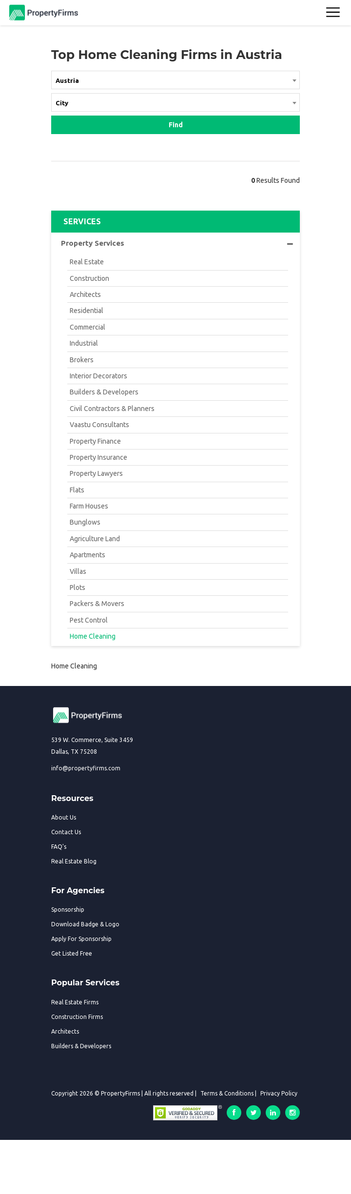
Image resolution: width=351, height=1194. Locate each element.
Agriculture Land (95, 539)
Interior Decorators (98, 376)
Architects (85, 294)
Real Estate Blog (74, 861)
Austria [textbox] (67, 80)
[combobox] (175, 82)
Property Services (177, 243)
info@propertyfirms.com (85, 768)
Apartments (87, 555)
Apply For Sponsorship (81, 939)
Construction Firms (77, 1017)
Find (176, 125)
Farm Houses (89, 506)
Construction (89, 278)
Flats (77, 490)
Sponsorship (67, 909)
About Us (63, 817)
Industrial (84, 343)
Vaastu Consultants (99, 425)
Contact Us (66, 832)
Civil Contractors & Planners (112, 408)
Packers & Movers (97, 603)
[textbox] (175, 102)
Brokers (82, 360)
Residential (86, 310)
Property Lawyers (96, 473)
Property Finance (95, 441)
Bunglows (85, 522)
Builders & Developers (104, 392)
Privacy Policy (278, 1093)
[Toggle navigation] (333, 12)
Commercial (87, 327)
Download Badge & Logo (85, 924)
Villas (78, 571)
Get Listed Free (71, 953)
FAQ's (58, 846)
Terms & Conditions (227, 1093)
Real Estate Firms (74, 1002)
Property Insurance (98, 457)
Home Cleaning (93, 636)
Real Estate (87, 262)
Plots (77, 587)
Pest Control (89, 620)
